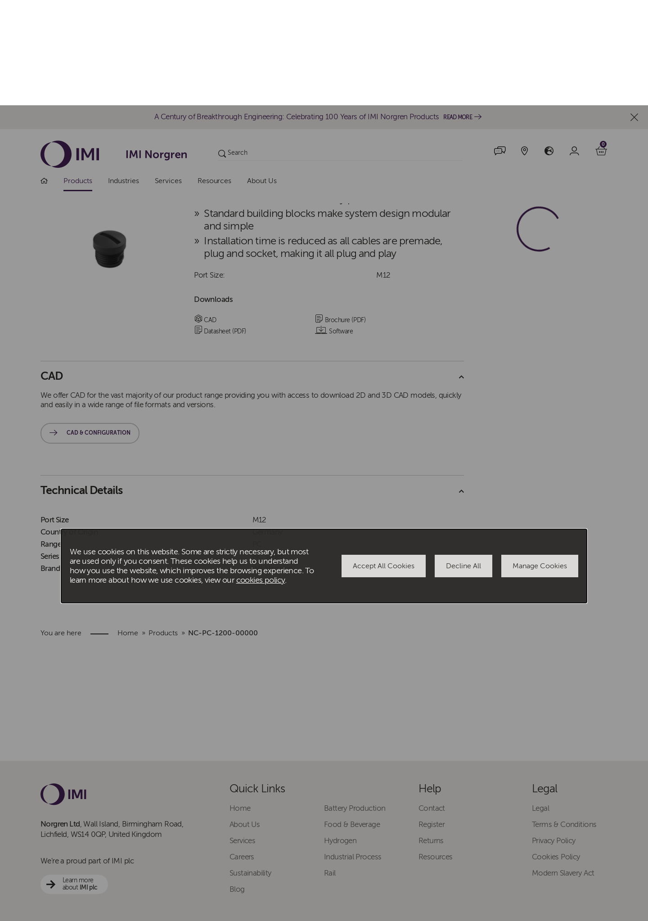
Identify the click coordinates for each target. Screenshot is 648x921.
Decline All (463, 461)
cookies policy (260, 475)
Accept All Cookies (383, 461)
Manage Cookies (540, 461)
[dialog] (324, 460)
